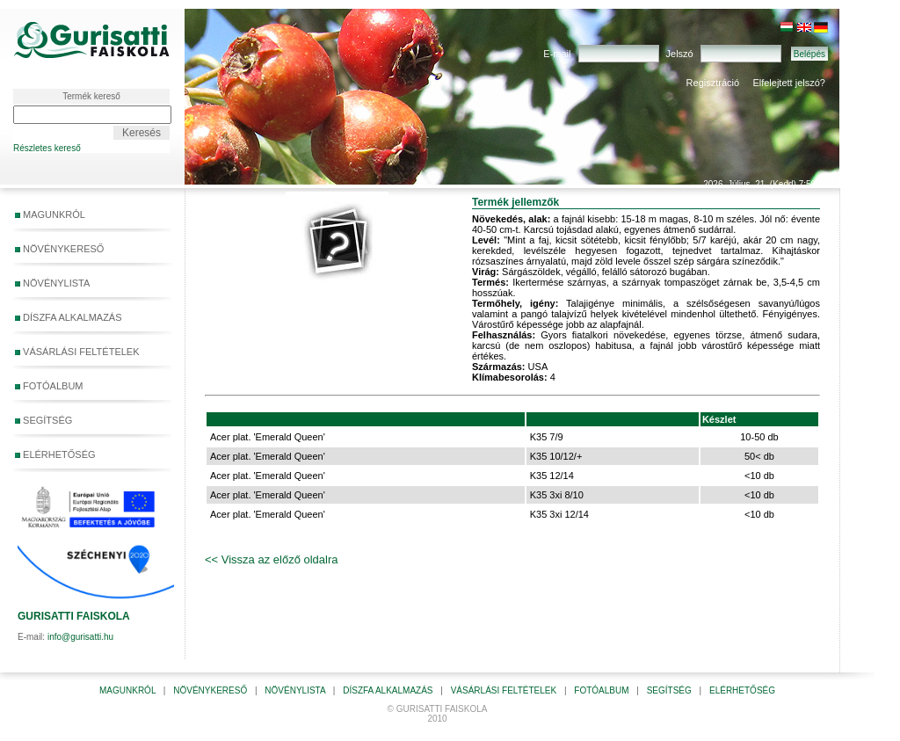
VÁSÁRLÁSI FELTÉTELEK (77, 351)
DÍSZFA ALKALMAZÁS (68, 317)
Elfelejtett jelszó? (789, 82)
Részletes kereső (47, 148)
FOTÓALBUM (49, 386)
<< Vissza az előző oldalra (271, 559)
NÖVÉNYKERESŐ (59, 248)
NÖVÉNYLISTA (52, 283)
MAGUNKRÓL (50, 214)
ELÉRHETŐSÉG (55, 454)
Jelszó (679, 53)
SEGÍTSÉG (88, 421)
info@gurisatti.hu (80, 637)
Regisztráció (713, 82)
